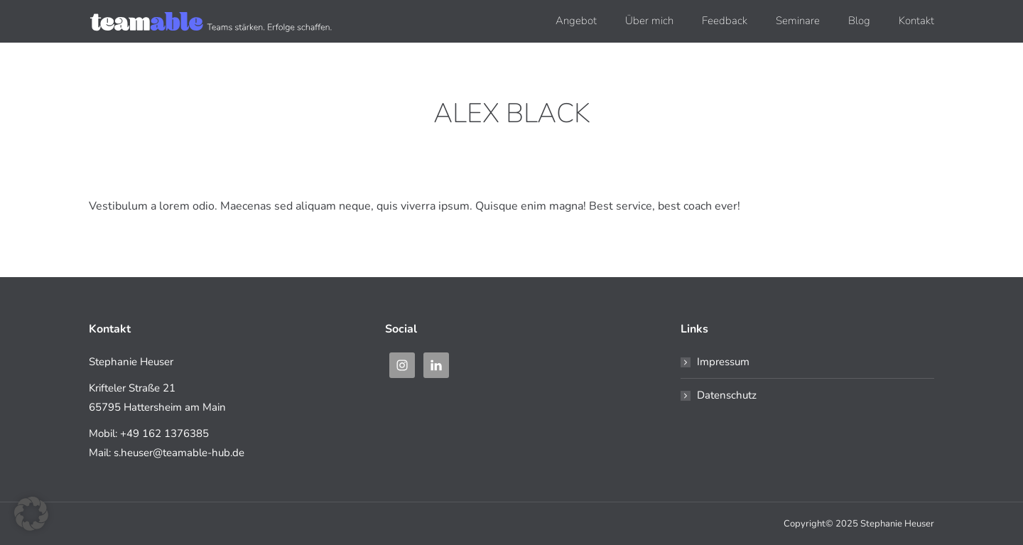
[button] (31, 513)
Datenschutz (727, 395)
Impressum (723, 362)
